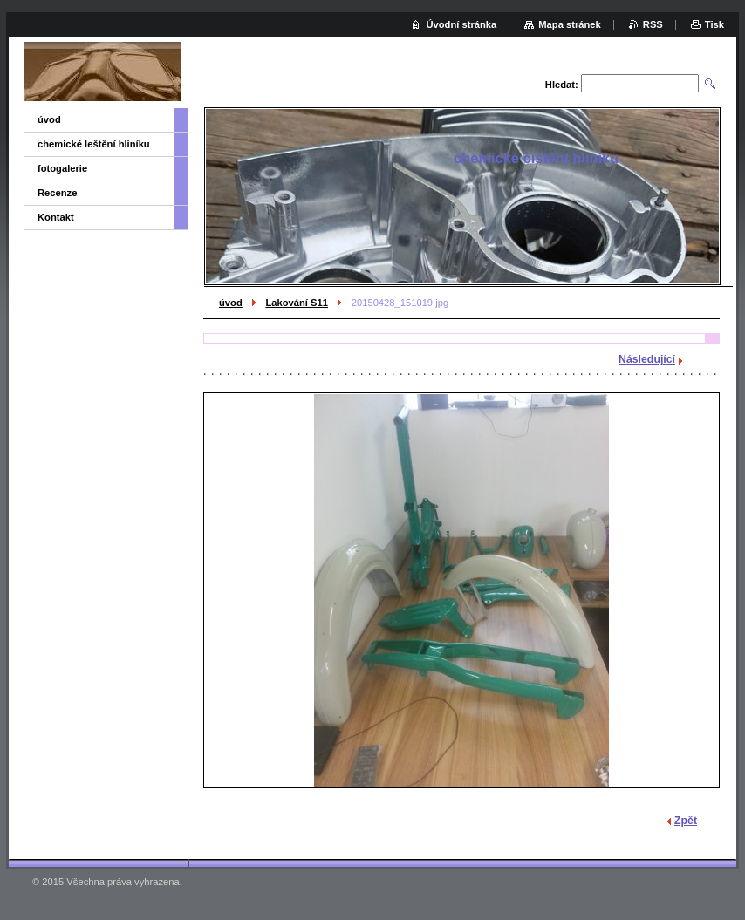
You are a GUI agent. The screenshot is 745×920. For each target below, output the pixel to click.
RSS (653, 24)
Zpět (685, 820)
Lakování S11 (296, 302)
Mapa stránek (569, 24)
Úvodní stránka (461, 24)
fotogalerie (62, 168)
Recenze (57, 192)
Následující (647, 359)
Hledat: (561, 84)
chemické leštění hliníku (94, 144)
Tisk (714, 24)
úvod (231, 302)
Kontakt (56, 217)
